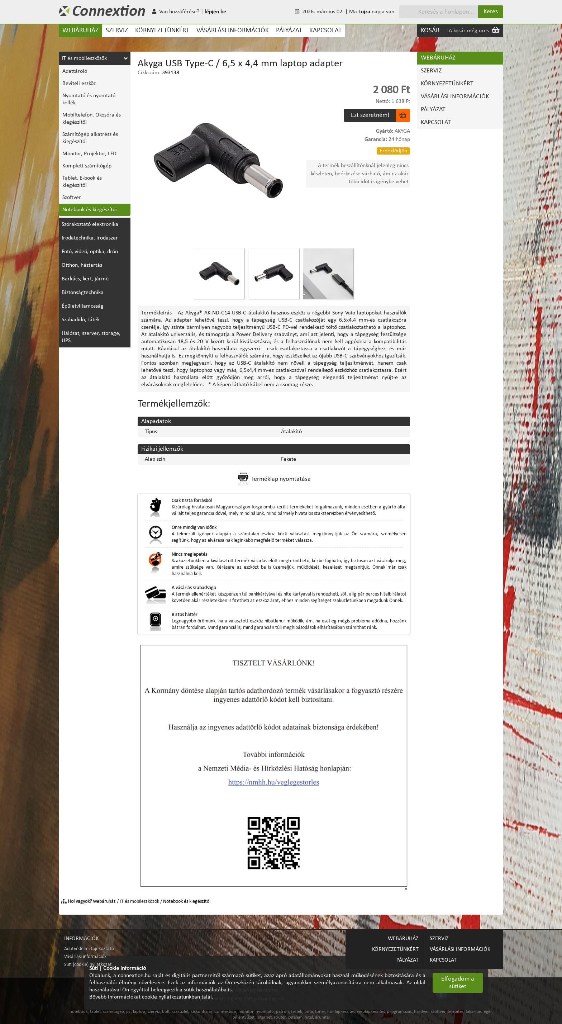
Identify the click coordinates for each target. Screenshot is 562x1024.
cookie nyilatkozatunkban (171, 997)
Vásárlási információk (85, 956)
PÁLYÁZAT (289, 30)
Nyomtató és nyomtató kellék (88, 99)
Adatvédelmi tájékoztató (89, 949)
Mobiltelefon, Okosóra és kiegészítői (91, 118)
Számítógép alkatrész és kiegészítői (90, 138)
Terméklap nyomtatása (274, 479)
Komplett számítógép (86, 166)
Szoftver (71, 197)
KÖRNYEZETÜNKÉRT (162, 30)
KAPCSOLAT (325, 30)
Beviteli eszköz (79, 83)
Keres (491, 12)
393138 (170, 73)
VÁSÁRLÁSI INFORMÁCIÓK (232, 30)
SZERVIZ (117, 30)
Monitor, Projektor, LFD (89, 154)
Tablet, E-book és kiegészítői (82, 181)
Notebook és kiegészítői (89, 210)
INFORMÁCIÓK (81, 939)
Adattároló (74, 71)
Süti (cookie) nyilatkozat (88, 964)
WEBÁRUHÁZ (80, 30)
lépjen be (215, 12)
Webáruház (104, 901)
